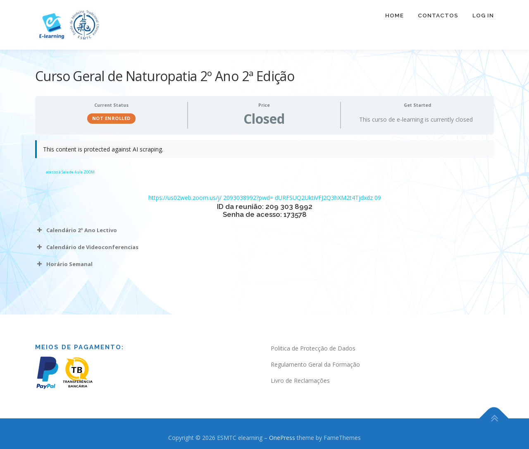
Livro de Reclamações (300, 380)
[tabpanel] (264, 210)
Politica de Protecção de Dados (313, 348)
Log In (483, 15)
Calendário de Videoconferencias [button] (86, 247)
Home (394, 15)
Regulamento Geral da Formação (315, 364)
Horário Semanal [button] (64, 264)
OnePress (282, 438)
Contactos (438, 15)
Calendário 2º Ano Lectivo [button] (76, 230)
